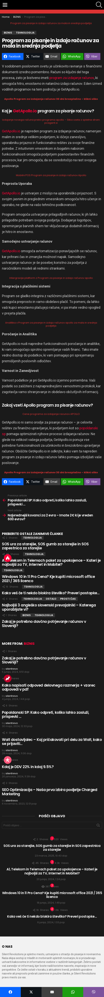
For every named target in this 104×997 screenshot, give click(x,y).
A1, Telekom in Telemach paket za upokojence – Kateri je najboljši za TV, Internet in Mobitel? (51, 562)
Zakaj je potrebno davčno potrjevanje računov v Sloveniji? (44, 623)
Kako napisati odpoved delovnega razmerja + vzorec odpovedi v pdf (48, 687)
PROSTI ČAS (68, 599)
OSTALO (51, 599)
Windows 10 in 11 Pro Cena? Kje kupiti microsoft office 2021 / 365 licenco (48, 578)
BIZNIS (26, 615)
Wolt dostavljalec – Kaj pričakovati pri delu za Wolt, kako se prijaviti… (52, 741)
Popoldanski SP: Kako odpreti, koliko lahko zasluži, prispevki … (45, 714)
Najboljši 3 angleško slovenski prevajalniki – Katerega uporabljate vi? (49, 607)
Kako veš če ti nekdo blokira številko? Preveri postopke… (50, 593)
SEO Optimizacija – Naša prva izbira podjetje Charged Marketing (49, 791)
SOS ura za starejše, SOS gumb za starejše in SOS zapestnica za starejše (45, 546)
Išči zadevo (98, 826)
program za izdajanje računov (71, 78)
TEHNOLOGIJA (32, 538)
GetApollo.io (25, 111)
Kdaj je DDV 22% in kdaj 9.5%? (28, 766)
